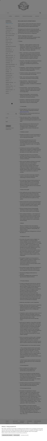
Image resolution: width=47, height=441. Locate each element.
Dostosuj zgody (16, 435)
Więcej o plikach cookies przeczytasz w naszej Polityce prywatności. (14, 432)
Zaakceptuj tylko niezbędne (7, 435)
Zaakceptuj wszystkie (24, 435)
